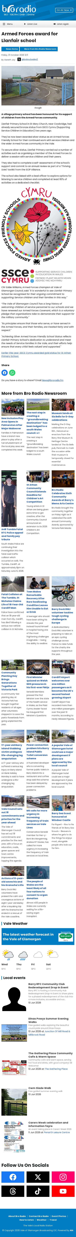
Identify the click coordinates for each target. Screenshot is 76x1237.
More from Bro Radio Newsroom (40, 49)
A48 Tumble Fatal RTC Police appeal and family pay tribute (12, 505)
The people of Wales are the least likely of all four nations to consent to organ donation (38, 883)
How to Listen (26, 1219)
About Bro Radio (17, 1216)
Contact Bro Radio (39, 1216)
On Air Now (64, 10)
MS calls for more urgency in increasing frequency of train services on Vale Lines (38, 812)
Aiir (71, 1230)
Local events (14, 977)
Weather (42, 1219)
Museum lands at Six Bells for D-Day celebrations (63, 410)
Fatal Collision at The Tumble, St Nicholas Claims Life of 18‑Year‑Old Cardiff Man (12, 593)
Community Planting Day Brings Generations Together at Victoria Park (12, 675)
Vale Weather (15, 923)
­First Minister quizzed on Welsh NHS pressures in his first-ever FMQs (38, 674)
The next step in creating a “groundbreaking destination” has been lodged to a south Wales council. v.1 (38, 416)
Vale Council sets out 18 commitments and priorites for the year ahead (12, 809)
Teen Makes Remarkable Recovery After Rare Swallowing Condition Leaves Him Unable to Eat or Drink (38, 595)
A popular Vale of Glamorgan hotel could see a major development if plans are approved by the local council (63, 748)
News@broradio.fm (52, 380)
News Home (12, 49)
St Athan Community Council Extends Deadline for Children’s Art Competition (38, 486)
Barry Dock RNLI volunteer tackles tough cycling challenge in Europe (63, 600)
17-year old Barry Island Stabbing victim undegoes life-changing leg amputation (12, 745)
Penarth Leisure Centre (57, 1132)
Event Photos (59, 1216)
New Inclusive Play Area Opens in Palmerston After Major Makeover (12, 414)
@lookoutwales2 (27, 59)
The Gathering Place (56, 1069)
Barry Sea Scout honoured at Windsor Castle (63, 808)
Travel (53, 1219)
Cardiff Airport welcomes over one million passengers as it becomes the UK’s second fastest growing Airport (63, 679)
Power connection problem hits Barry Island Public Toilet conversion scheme (38, 745)
